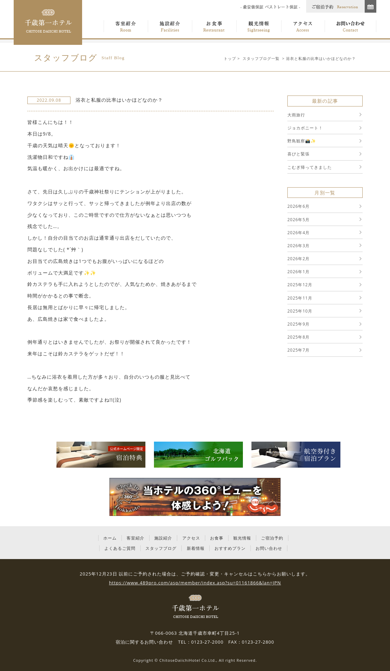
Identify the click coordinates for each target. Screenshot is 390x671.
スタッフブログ (161, 548)
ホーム (110, 538)
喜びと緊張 (298, 154)
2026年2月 (298, 259)
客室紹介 (135, 538)
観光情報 (242, 538)
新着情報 (196, 548)
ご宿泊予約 (272, 538)
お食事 (216, 538)
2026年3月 (298, 246)
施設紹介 (163, 538)
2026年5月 (298, 220)
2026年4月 (298, 233)
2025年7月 (298, 350)
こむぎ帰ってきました (309, 167)
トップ (230, 58)
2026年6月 (298, 206)
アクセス (191, 538)
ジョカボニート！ (305, 128)
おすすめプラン (230, 548)
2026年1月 (298, 272)
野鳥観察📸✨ (301, 141)
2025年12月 (299, 285)
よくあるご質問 (119, 548)
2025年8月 (298, 337)
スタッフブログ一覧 (261, 58)
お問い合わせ (269, 548)
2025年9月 (298, 324)
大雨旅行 (296, 115)
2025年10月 (299, 311)
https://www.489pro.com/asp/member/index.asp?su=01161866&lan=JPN (195, 583)
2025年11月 (299, 298)
